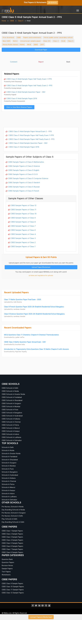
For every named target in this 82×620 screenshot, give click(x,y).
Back (68, 62)
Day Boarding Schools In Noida (13, 510)
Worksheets (6, 575)
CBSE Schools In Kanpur (11, 431)
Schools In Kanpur (8, 490)
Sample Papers (7, 568)
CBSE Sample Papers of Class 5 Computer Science (28, 178)
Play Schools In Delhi (9, 519)
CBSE (12, 21)
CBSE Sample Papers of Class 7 (23, 226)
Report (41, 62)
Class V (56, 41)
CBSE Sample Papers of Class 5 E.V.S (23, 174)
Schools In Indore (8, 493)
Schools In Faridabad (9, 457)
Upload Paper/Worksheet (41, 267)
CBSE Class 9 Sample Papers (12, 583)
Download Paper (41, 50)
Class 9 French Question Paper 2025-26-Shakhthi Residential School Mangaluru (34, 307)
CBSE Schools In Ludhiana (11, 437)
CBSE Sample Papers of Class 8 (23, 222)
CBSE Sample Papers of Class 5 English (23, 170)
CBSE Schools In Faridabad (12, 397)
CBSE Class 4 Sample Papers (12, 540)
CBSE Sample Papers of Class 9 (23, 218)
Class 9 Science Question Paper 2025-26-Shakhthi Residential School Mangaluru (34, 314)
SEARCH (52, 3)
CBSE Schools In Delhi (10, 388)
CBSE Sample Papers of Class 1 (22, 246)
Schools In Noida (8, 450)
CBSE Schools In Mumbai (11, 406)
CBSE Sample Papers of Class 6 (23, 230)
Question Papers (8, 562)
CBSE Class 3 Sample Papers (12, 537)
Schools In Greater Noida (11, 453)
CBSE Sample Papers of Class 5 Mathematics (26, 162)
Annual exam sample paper (30, 41)
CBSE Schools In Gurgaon (11, 403)
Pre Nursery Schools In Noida (12, 507)
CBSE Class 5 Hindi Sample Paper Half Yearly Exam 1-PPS (29, 79)
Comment (13, 62)
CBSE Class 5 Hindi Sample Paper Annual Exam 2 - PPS (30, 131)
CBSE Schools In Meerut (11, 428)
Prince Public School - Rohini (13, 44)
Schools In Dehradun (9, 500)
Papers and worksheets (32, 37)
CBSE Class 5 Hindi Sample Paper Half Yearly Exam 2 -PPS (29, 85)
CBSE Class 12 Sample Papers (13, 593)
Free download (8, 37)
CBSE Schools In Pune (10, 410)
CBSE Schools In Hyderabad (12, 416)
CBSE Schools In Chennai (11, 422)
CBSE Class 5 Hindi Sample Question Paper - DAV (25, 92)
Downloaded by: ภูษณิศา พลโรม (14, 337)
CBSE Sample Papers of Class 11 (23, 209)
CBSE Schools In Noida (10, 391)
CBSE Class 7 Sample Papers (12, 549)
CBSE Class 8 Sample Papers (12, 552)
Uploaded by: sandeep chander (14, 309)
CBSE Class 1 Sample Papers (12, 531)
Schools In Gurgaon (9, 463)
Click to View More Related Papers (19, 107)
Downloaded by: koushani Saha (14, 344)
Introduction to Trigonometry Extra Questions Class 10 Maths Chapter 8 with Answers (36, 349)
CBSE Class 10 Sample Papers (13, 587)
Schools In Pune (8, 469)
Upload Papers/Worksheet (41, 617)
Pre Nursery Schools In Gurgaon (14, 513)
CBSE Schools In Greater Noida (13, 394)
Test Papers (6, 572)
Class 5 (20, 21)
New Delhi (6, 41)
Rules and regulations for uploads (41, 275)
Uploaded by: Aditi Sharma (13, 302)
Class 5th (46, 41)
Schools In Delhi (8, 447)
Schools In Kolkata (8, 478)
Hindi (63, 41)
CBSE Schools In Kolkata (11, 419)
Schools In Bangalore (10, 472)
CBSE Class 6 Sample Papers (12, 546)
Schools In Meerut (8, 487)
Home (4, 21)
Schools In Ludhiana (9, 497)
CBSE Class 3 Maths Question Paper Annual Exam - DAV (25, 342)
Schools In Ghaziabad (10, 460)
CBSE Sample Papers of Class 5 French (23, 191)
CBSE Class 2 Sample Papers (12, 534)
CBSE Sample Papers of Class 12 (23, 205)
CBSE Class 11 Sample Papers (13, 590)
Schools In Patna (8, 484)
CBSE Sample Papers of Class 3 (23, 238)
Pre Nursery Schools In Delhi (12, 516)
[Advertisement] (41, 56)
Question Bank (7, 559)
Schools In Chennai (9, 481)
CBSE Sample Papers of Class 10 (23, 214)
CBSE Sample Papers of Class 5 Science (24, 166)
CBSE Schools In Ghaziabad (12, 400)
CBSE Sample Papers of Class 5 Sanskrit (24, 182)
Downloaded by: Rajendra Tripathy (15, 351)
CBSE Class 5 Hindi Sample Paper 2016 (21, 98)
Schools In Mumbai (9, 466)
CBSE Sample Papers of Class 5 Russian (24, 187)
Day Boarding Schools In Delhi (13, 522)
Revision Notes (7, 565)
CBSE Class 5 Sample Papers (12, 543)
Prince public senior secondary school (58, 37)
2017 (42, 44)
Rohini (15, 41)
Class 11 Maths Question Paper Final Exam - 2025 (22, 299)
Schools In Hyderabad (10, 475)
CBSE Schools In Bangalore (12, 413)
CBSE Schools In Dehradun (12, 440)
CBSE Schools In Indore (10, 434)
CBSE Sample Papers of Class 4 (23, 234)
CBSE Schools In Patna (10, 425)
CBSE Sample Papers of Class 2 (23, 242)
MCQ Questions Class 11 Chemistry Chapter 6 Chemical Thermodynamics (31, 335)
